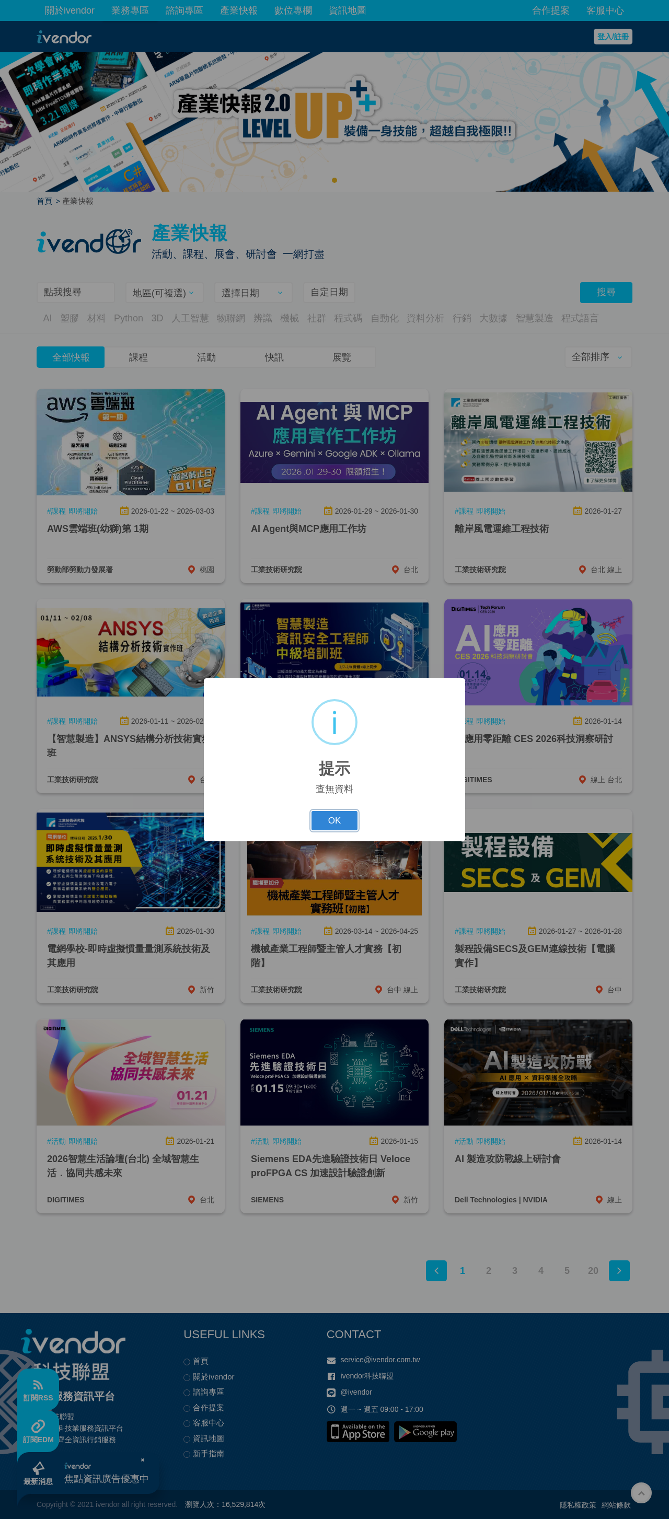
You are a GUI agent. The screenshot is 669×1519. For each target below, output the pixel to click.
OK (334, 821)
